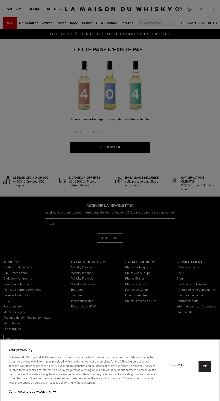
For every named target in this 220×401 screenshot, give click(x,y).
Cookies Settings (178, 371)
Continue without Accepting (30, 396)
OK (205, 371)
